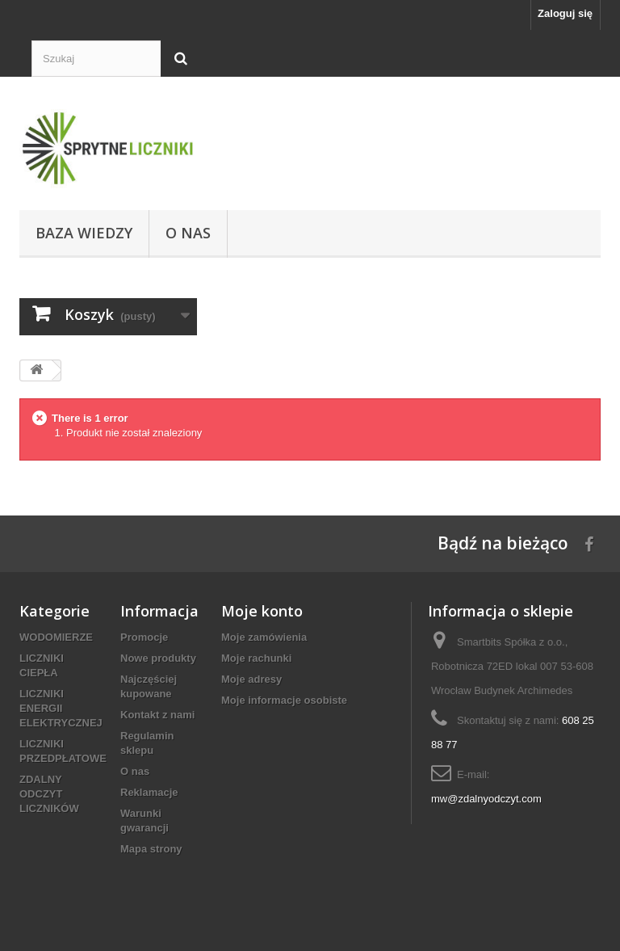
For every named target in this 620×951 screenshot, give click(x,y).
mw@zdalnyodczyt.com (486, 799)
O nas (188, 232)
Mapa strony (151, 849)
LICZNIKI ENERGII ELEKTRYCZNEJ (61, 708)
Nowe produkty (158, 658)
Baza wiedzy (84, 232)
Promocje (144, 637)
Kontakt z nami (157, 715)
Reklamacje (149, 792)
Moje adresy (251, 679)
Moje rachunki (256, 658)
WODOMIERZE (56, 637)
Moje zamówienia (264, 637)
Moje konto (262, 611)
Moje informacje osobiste (284, 700)
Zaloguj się (565, 13)
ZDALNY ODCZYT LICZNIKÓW (49, 793)
